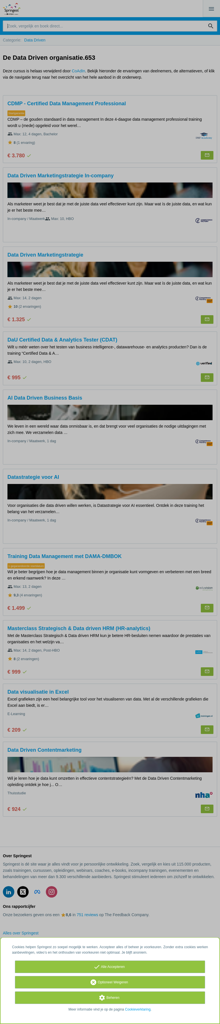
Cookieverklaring (137, 1009)
